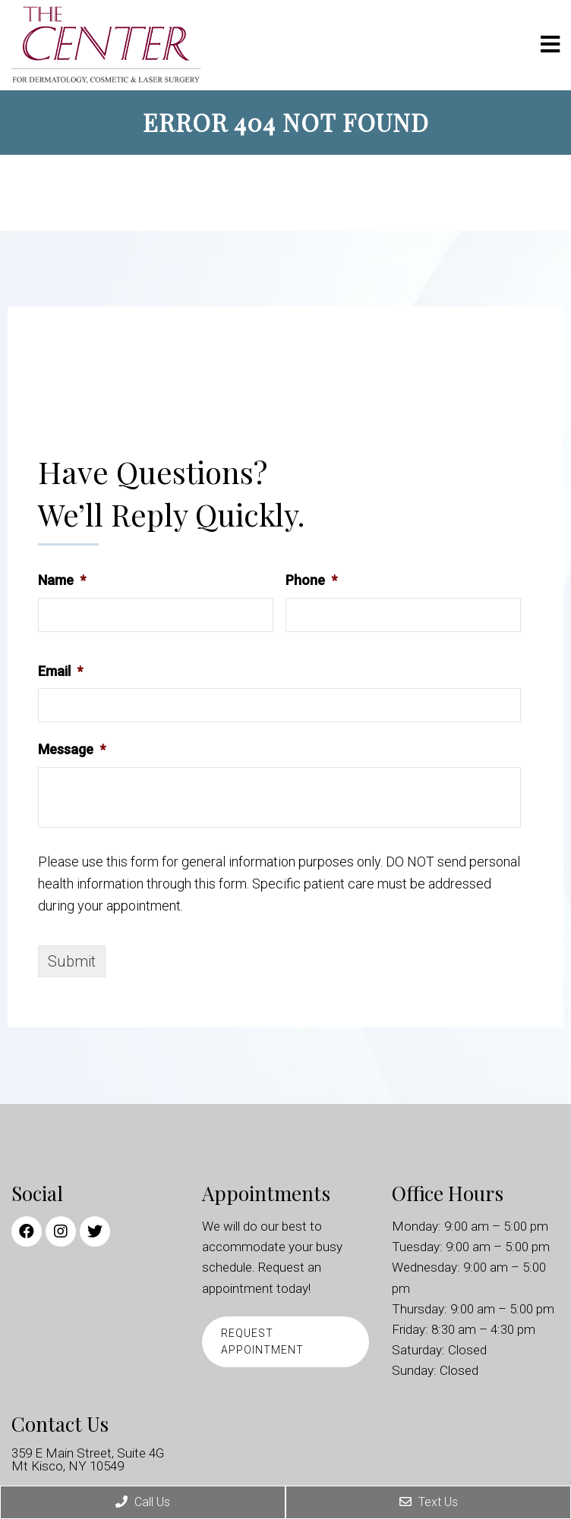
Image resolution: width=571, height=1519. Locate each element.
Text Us (428, 1502)
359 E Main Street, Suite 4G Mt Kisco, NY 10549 (87, 1460)
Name (62, 580)
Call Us (142, 1502)
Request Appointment (262, 1341)
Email (60, 671)
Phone (311, 580)
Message (72, 749)
